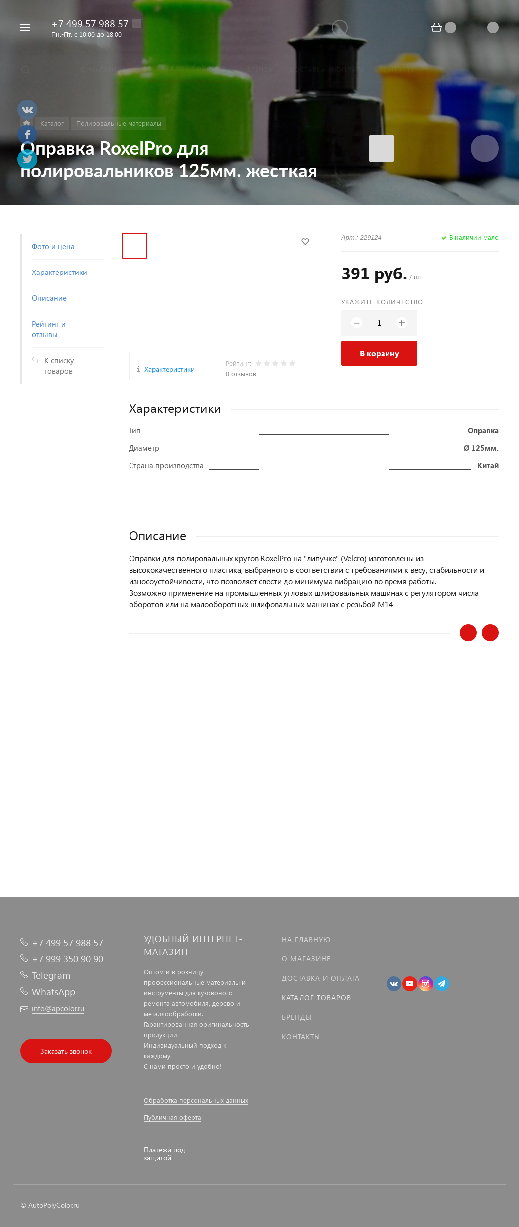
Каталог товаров (316, 997)
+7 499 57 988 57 (90, 23)
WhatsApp (53, 991)
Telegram (51, 975)
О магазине (306, 958)
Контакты (301, 1036)
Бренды (297, 1017)
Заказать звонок (66, 1051)
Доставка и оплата (321, 978)
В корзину (379, 353)
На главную (306, 939)
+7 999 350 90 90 (67, 959)
